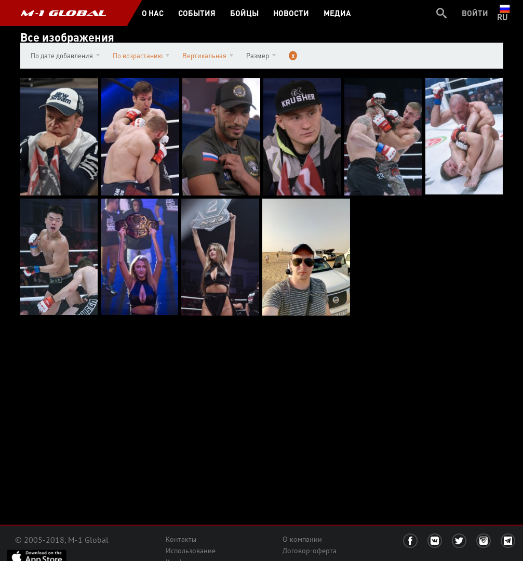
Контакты (181, 539)
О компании (302, 539)
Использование (191, 550)
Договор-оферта (310, 550)
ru (504, 13)
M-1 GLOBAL (63, 13)
